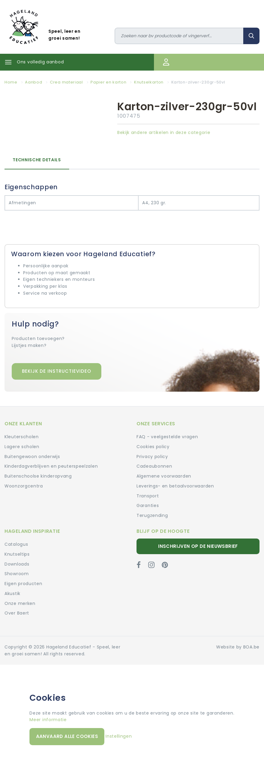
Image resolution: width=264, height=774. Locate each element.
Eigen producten (23, 584)
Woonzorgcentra (24, 486)
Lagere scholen (22, 447)
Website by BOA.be (237, 647)
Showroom (17, 574)
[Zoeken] (179, 36)
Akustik (12, 593)
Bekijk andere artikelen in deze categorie (163, 132)
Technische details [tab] (37, 160)
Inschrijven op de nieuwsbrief (198, 546)
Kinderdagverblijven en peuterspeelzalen (51, 466)
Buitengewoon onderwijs (32, 457)
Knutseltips (17, 554)
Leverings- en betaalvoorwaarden (175, 486)
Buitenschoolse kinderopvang (38, 476)
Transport (148, 496)
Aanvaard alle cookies (67, 736)
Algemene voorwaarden (164, 476)
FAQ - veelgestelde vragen (167, 437)
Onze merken (20, 603)
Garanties (148, 505)
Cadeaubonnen (154, 466)
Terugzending (152, 515)
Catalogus (16, 544)
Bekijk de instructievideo (56, 371)
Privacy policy (152, 457)
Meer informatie (48, 720)
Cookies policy (153, 447)
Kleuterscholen (22, 437)
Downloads (17, 564)
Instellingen (119, 736)
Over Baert (17, 613)
